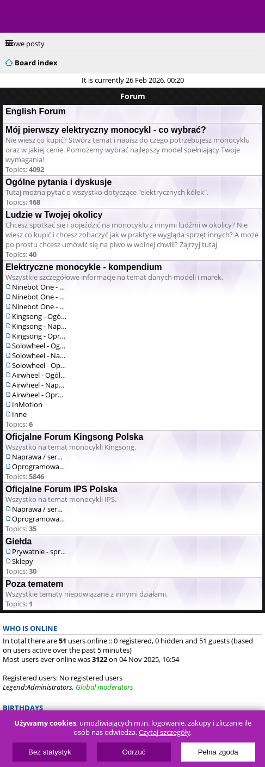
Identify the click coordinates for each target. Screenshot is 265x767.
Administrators (49, 687)
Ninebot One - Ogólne (39, 287)
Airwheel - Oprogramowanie (39, 395)
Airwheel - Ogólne (39, 375)
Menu (16, 16)
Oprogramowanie (39, 466)
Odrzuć (134, 752)
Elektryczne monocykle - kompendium (83, 267)
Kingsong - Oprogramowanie (39, 336)
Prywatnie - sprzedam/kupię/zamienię (39, 551)
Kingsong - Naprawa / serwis (39, 326)
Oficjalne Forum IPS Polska (61, 489)
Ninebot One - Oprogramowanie (39, 306)
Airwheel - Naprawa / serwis (39, 385)
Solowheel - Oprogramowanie (39, 365)
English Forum (35, 111)
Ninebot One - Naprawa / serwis (39, 297)
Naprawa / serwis (39, 457)
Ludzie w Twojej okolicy (53, 214)
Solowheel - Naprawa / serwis (39, 355)
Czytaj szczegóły (164, 732)
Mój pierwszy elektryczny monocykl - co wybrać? (105, 129)
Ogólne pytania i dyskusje (58, 182)
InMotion (27, 404)
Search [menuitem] (255, 61)
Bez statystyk (49, 752)
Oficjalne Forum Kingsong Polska (74, 436)
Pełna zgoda (218, 752)
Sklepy (22, 561)
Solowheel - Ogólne (39, 346)
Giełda (18, 541)
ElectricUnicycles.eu (79, 17)
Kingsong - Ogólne (39, 316)
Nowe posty (25, 43)
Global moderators (104, 687)
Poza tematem (34, 583)
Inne (19, 414)
